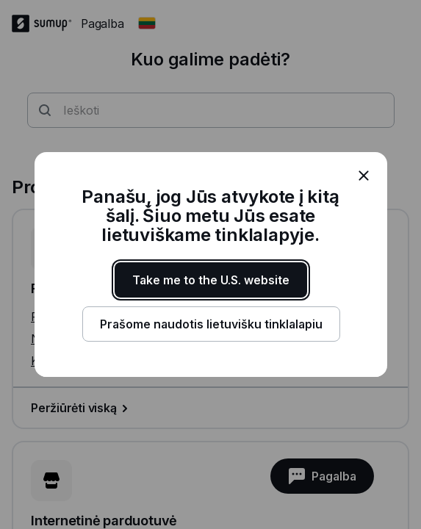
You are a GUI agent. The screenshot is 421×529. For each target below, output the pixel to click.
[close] (363, 175)
